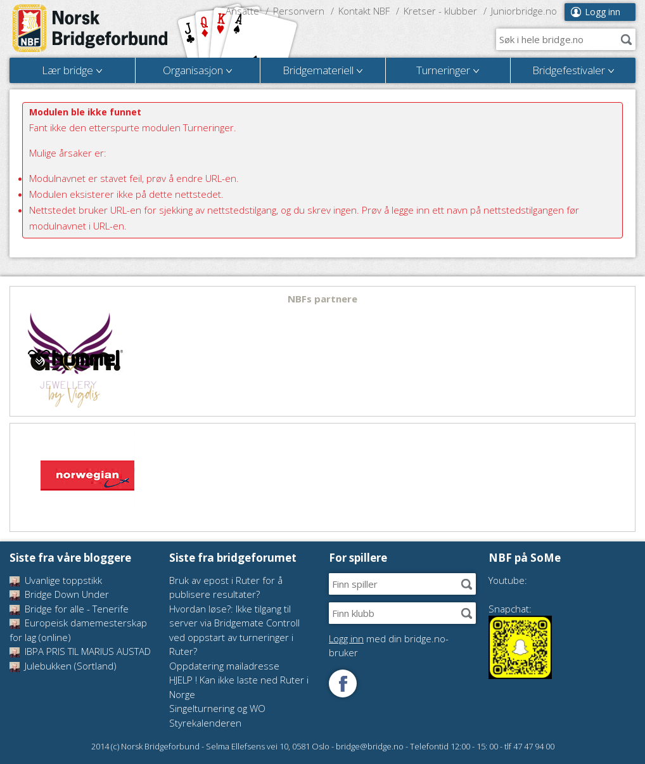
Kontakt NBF (364, 10)
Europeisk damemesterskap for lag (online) (78, 630)
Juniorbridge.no (524, 10)
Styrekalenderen (205, 722)
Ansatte (242, 10)
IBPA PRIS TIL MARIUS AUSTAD (80, 651)
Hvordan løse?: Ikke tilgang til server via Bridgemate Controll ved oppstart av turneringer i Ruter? (234, 630)
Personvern (298, 10)
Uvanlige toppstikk (56, 580)
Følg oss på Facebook (343, 683)
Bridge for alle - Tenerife (69, 608)
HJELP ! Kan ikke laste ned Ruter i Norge (239, 687)
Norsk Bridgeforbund (91, 28)
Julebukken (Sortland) (63, 665)
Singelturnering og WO (217, 708)
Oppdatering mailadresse (224, 665)
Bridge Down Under (59, 594)
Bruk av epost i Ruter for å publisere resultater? (226, 587)
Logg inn (602, 12)
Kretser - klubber (440, 10)
